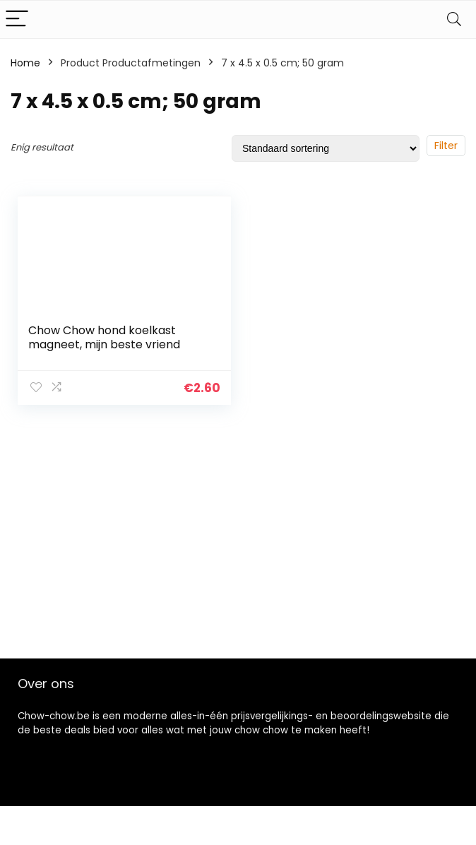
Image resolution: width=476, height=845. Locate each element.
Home (25, 63)
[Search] (454, 19)
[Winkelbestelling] (326, 148)
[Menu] (17, 19)
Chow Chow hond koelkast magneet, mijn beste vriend (104, 337)
